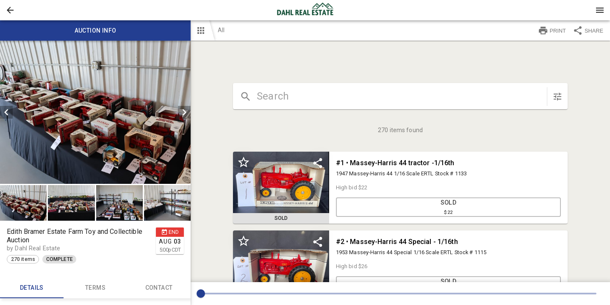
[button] (10, 10)
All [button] (221, 30)
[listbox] (95, 112)
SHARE (588, 30)
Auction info (95, 30)
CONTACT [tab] (159, 288)
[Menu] (600, 10)
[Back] (10, 10)
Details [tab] (32, 288)
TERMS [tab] (95, 288)
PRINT (552, 30)
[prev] (6, 112)
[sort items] (557, 96)
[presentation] (305, 10)
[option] (95, 112)
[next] (184, 112)
